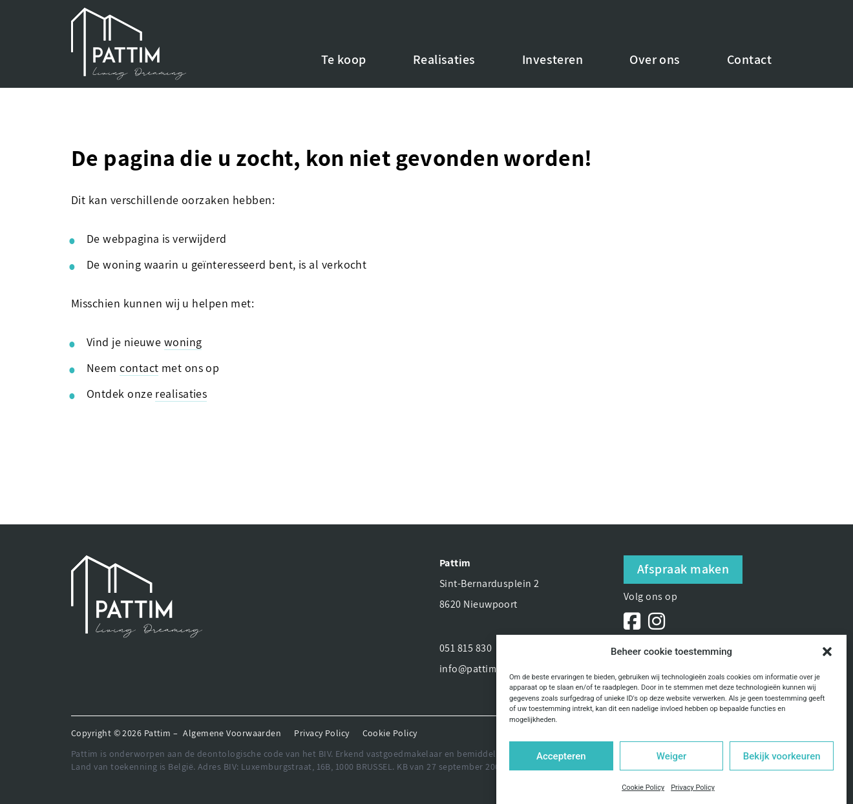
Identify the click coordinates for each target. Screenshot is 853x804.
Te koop (343, 59)
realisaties (181, 393)
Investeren (553, 59)
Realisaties (444, 59)
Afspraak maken (683, 569)
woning (183, 342)
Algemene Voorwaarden (232, 733)
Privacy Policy (693, 787)
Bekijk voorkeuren (782, 756)
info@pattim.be (475, 668)
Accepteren (561, 756)
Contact (749, 59)
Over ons (654, 59)
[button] (827, 651)
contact (139, 367)
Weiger (672, 756)
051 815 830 (465, 648)
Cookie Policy (643, 787)
